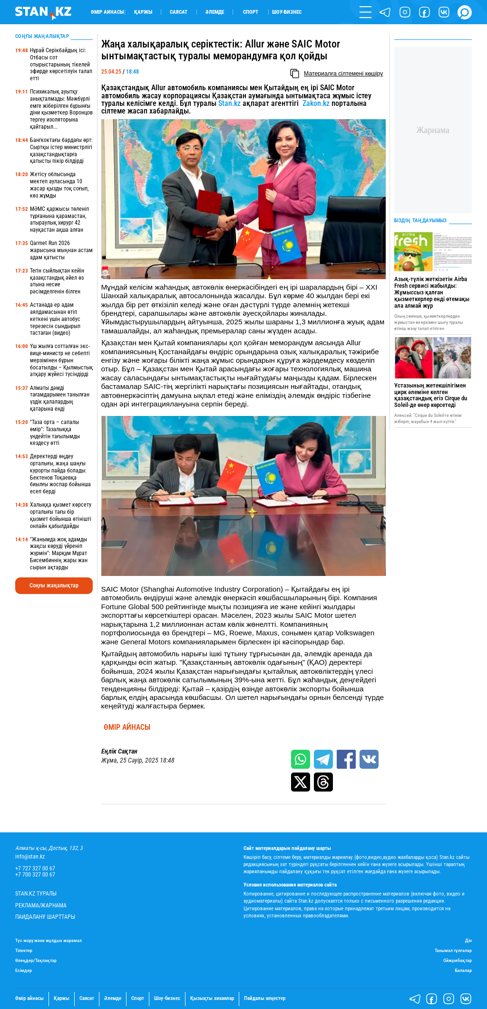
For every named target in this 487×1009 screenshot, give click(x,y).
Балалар (463, 970)
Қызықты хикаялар (212, 998)
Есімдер (23, 970)
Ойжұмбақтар (457, 960)
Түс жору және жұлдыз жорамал (48, 940)
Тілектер (23, 950)
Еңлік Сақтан (119, 751)
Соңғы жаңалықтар (53, 585)
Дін (468, 940)
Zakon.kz (316, 103)
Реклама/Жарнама (41, 906)
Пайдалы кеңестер (264, 998)
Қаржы (143, 12)
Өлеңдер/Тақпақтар (36, 960)
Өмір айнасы (107, 12)
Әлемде (214, 12)
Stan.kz (229, 103)
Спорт (250, 12)
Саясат (178, 12)
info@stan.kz (30, 857)
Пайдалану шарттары (45, 917)
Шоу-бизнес (287, 12)
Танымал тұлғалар (453, 950)
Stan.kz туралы (36, 894)
